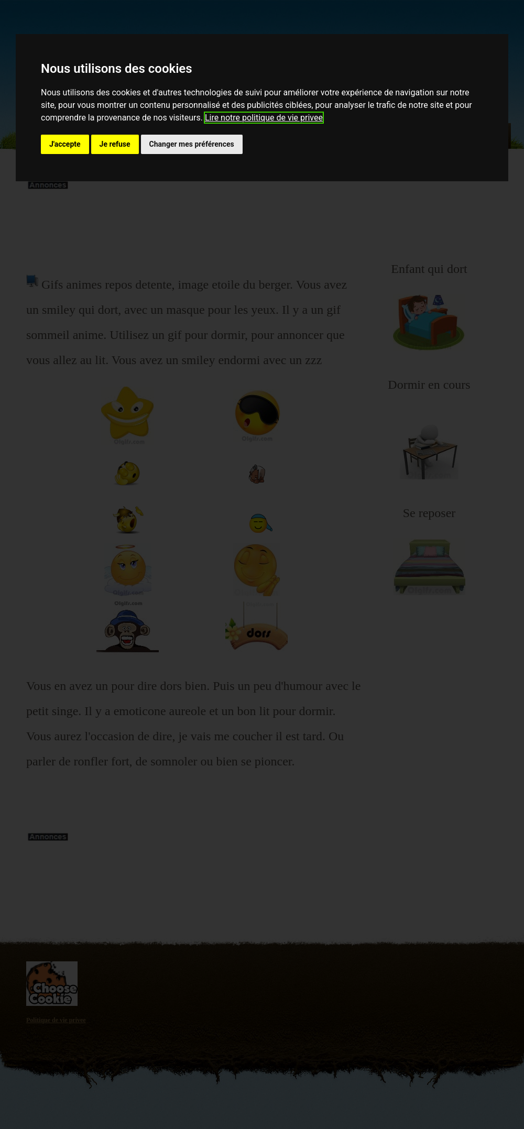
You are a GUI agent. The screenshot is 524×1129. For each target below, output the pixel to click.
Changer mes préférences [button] (191, 144)
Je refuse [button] (115, 144)
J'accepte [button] (65, 144)
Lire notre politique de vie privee (264, 118)
